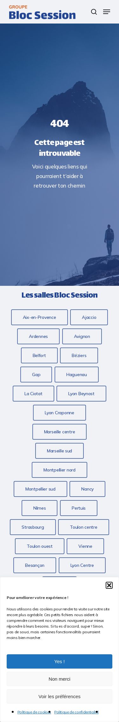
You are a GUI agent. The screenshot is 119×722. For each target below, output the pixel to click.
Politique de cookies (34, 712)
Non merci (59, 679)
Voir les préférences (59, 696)
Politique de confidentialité (76, 712)
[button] (109, 585)
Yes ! (59, 661)
